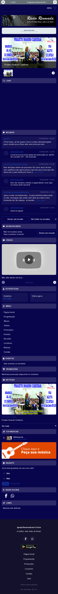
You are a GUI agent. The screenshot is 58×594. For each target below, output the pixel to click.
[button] (8, 73)
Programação (9, 317)
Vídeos (7, 325)
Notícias (7, 347)
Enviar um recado (15, 219)
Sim (8, 473)
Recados (7, 339)
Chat (29, 579)
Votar (5, 484)
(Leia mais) (38, 172)
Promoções (8, 330)
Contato (7, 352)
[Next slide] (53, 73)
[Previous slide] (4, 73)
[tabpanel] (29, 261)
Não (8, 478)
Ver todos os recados (43, 219)
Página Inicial (9, 312)
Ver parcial (15, 484)
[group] (29, 52)
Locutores (8, 343)
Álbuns (6, 321)
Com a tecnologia (29, 589)
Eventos (7, 334)
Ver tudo (29, 426)
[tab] (26, 282)
